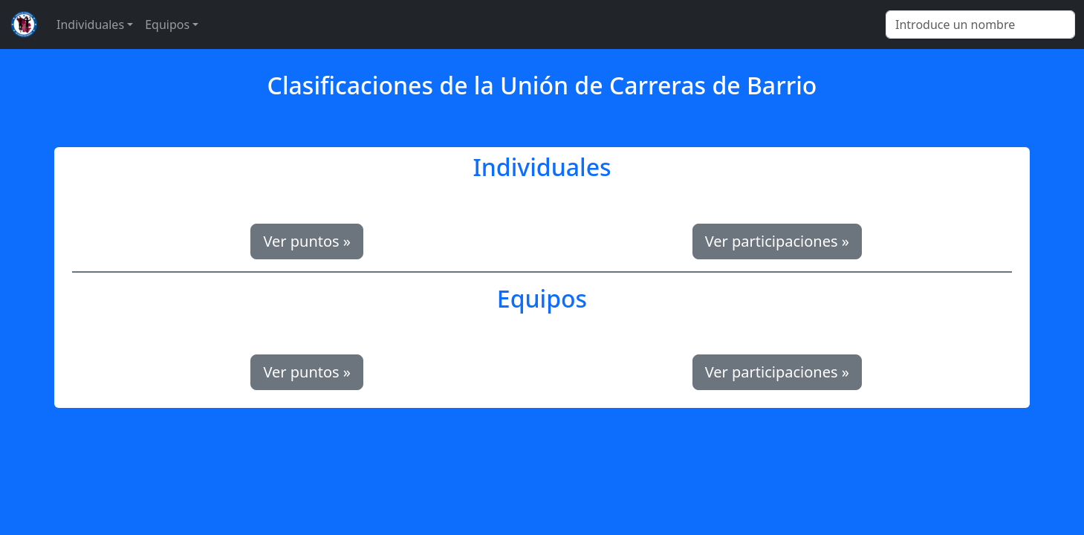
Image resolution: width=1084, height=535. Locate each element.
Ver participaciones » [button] (777, 241)
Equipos (167, 24)
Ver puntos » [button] (307, 241)
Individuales (90, 24)
